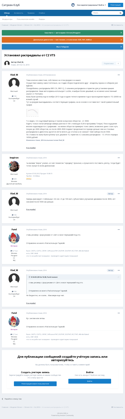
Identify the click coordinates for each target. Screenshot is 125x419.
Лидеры (42, 19)
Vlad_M (20, 62)
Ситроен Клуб (11, 5)
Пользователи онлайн (25, 19)
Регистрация (116, 5)
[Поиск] (104, 13)
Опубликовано (36, 75)
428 (14, 179)
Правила (31, 13)
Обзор (7, 14)
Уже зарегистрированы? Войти (91, 5)
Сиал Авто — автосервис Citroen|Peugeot (62, 33)
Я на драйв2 (31, 148)
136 (14, 96)
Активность (18, 13)
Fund (14, 229)
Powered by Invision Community (62, 415)
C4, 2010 (25, 65)
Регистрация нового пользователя (35, 384)
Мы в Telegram (62, 47)
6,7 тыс (14, 251)
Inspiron (14, 157)
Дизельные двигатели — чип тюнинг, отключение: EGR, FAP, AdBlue (62, 40)
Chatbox (42, 13)
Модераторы (7, 19)
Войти (89, 381)
